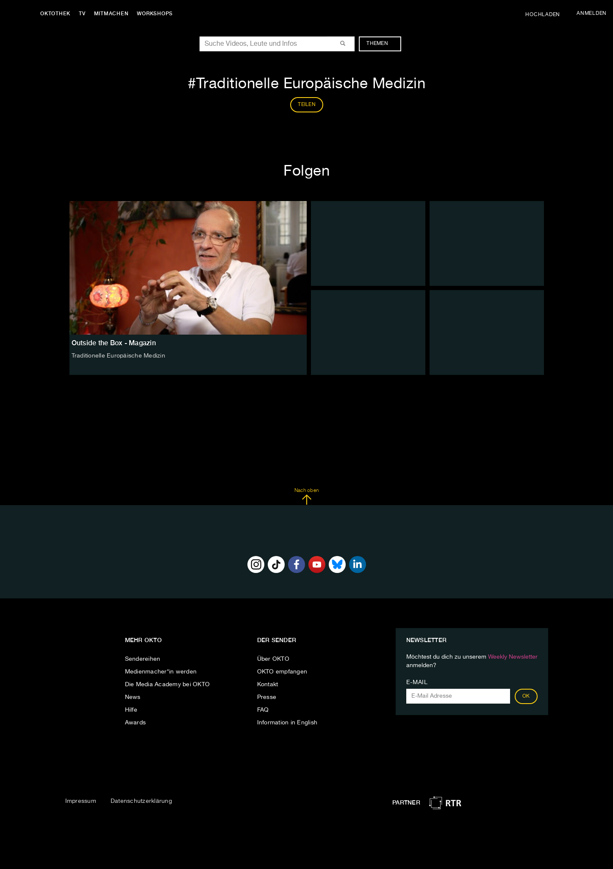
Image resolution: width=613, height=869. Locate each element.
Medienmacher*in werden (161, 672)
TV (82, 14)
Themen (381, 43)
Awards (135, 723)
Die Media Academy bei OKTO (167, 684)
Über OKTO (273, 659)
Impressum (80, 801)
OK (526, 696)
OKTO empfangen (282, 672)
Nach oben (306, 496)
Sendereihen (143, 659)
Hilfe (131, 710)
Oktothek (55, 14)
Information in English (287, 723)
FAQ (263, 710)
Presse (267, 697)
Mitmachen (111, 14)
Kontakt (267, 684)
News (133, 697)
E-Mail (417, 682)
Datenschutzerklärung (141, 801)
